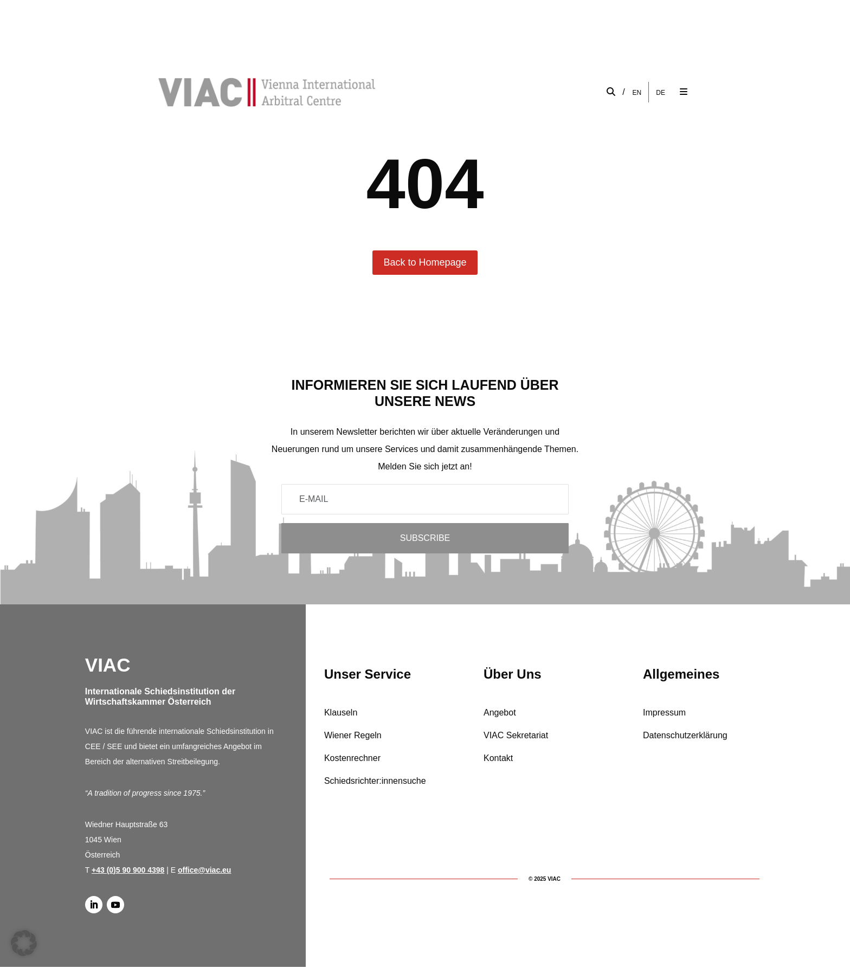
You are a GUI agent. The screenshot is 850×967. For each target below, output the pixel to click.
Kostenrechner (352, 758)
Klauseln (340, 712)
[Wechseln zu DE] (660, 92)
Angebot (500, 712)
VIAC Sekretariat (516, 735)
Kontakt (498, 758)
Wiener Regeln (353, 735)
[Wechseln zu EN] (637, 92)
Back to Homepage (424, 262)
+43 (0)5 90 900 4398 (128, 870)
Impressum (664, 712)
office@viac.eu (204, 870)
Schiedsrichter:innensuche (375, 780)
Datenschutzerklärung (685, 735)
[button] (24, 943)
